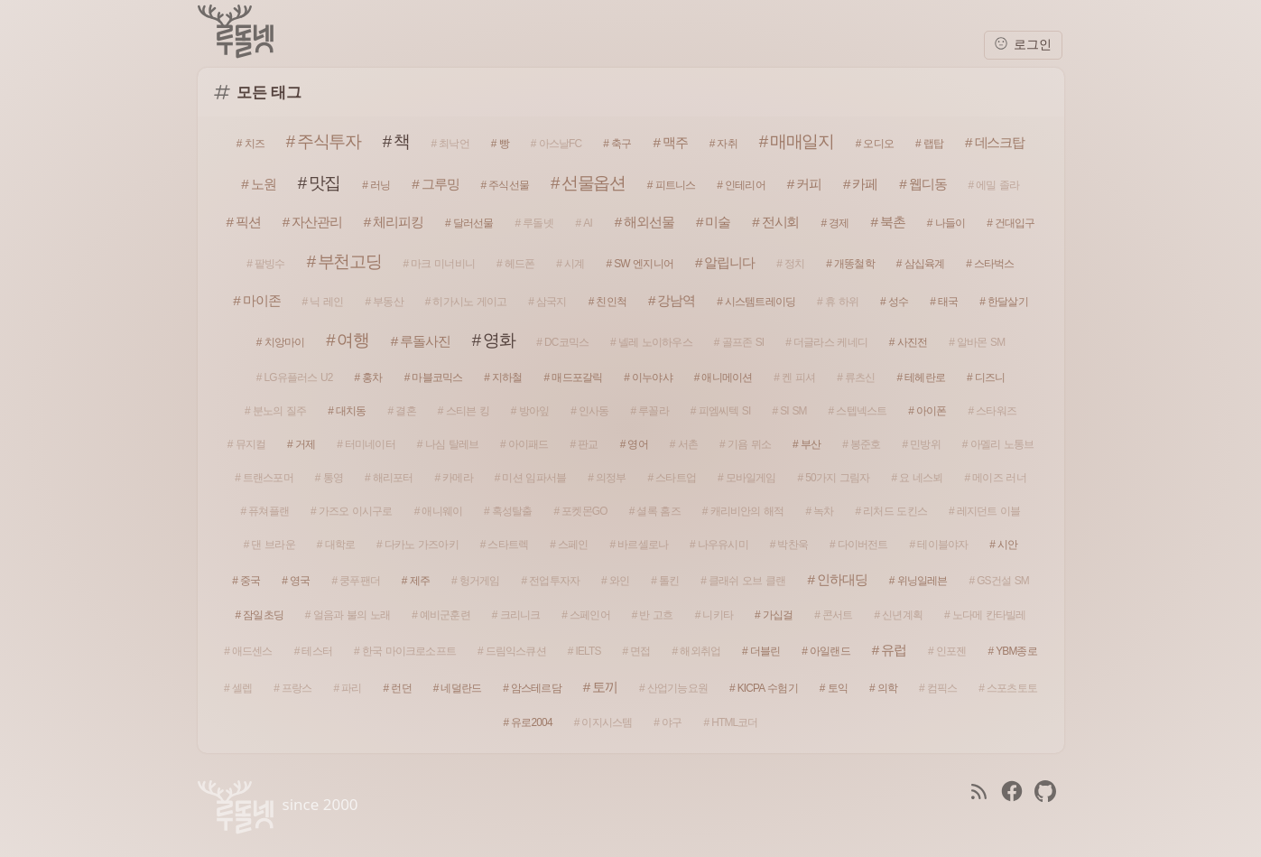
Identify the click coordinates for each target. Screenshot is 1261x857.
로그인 (1023, 43)
